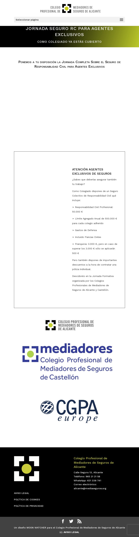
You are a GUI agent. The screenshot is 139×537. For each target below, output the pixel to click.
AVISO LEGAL (21, 493)
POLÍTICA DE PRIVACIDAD (28, 506)
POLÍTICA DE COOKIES (27, 499)
